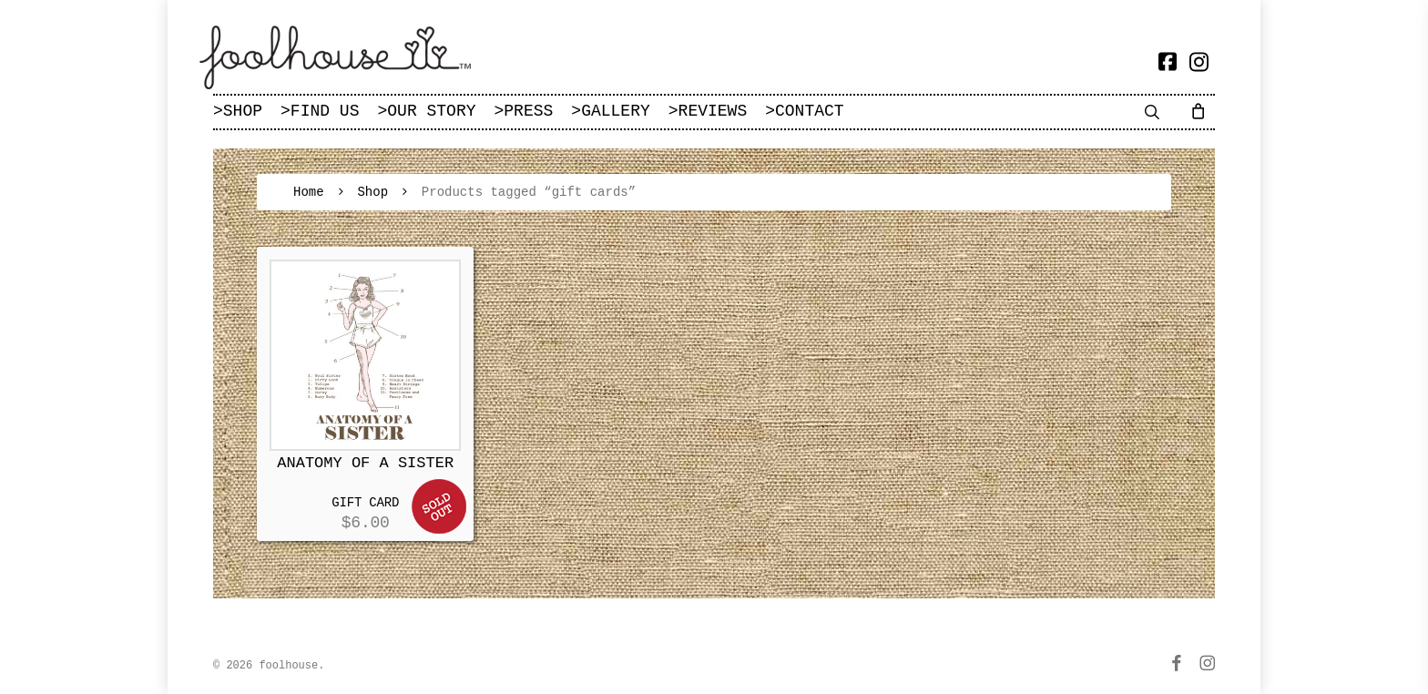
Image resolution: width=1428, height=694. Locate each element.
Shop (372, 192)
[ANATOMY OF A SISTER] (365, 355)
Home (308, 192)
